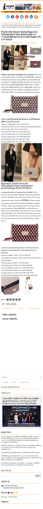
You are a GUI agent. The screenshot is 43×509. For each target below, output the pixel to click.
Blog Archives (24, 382)
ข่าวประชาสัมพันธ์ (14, 23)
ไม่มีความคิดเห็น (31, 43)
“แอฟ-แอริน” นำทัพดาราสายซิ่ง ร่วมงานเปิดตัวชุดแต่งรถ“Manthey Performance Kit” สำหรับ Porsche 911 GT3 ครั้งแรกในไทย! (20, 401)
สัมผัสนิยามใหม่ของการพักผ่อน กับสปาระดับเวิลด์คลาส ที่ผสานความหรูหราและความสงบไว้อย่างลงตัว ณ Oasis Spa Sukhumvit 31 (21, 447)
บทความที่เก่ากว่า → (35, 308)
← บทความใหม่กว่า (7, 308)
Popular (5, 382)
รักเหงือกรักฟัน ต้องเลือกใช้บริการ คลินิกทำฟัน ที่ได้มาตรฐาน (20, 452)
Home (4, 23)
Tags (14, 382)
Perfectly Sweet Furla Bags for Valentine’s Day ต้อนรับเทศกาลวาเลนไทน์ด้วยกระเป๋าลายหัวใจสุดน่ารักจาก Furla (21, 36)
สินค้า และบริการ (31, 23)
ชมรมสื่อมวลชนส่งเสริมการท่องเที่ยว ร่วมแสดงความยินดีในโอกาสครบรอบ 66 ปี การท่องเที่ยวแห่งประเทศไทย (20, 464)
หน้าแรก (21, 308)
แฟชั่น (23, 23)
